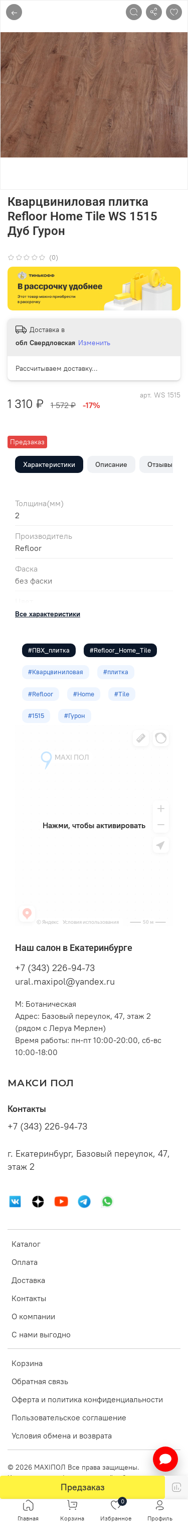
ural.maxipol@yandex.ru (65, 981)
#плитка (115, 672)
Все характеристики (47, 613)
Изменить (94, 342)
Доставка (28, 1280)
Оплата (25, 1262)
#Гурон (74, 715)
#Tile (121, 694)
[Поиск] (134, 12)
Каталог (26, 1244)
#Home (83, 694)
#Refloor (40, 694)
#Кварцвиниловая (55, 672)
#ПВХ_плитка (49, 650)
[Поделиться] (154, 12)
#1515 (36, 715)
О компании (33, 1316)
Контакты (29, 1298)
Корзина (27, 1363)
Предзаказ (83, 1487)
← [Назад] (14, 12)
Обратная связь (40, 1381)
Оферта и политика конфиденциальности (87, 1399)
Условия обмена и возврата (62, 1435)
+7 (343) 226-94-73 (55, 968)
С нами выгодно (41, 1334)
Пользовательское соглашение (69, 1417)
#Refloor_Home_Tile (120, 650)
